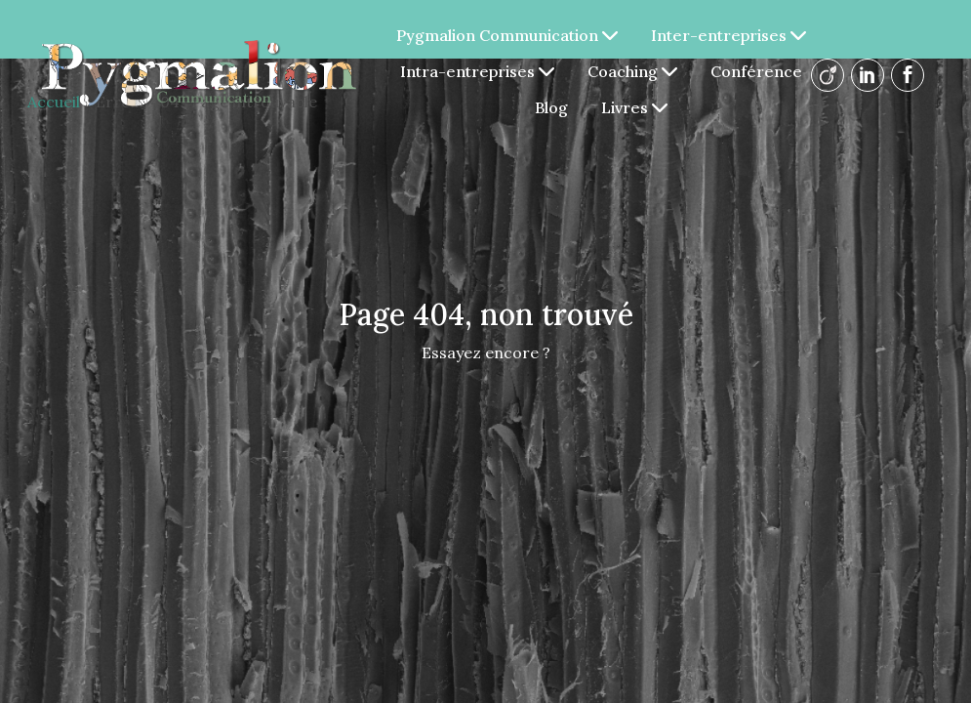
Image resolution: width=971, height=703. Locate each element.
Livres (634, 107)
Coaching (632, 71)
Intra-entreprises (477, 71)
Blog (551, 107)
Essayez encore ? (486, 352)
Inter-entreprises (728, 35)
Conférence (756, 71)
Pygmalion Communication (507, 35)
